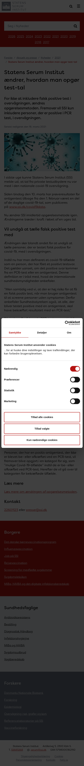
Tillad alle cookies (42, 417)
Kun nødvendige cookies (42, 439)
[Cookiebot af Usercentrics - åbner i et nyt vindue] (65, 323)
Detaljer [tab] (42, 332)
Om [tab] (69, 332)
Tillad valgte (42, 428)
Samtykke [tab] (15, 332)
